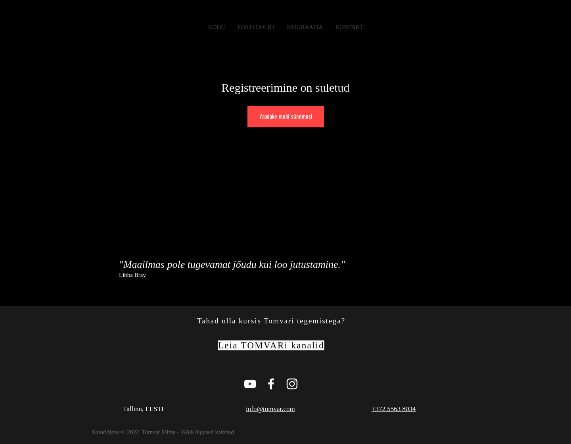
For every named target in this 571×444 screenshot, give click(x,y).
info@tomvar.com (270, 409)
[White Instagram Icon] (292, 384)
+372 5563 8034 (394, 409)
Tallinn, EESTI (143, 409)
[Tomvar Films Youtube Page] (250, 384)
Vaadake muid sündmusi (285, 116)
